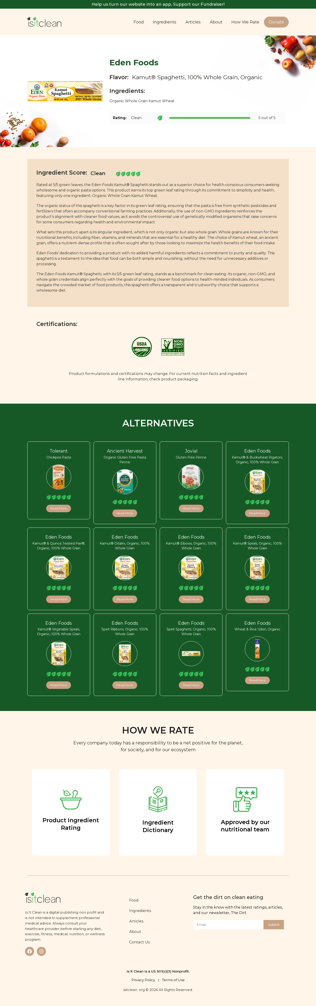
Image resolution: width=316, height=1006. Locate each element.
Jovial (191, 451)
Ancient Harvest (125, 451)
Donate (276, 22)
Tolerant (59, 451)
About (216, 22)
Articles (193, 22)
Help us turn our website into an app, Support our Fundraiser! (158, 4)
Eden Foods (257, 451)
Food (139, 22)
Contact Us (139, 942)
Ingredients (164, 22)
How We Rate (245, 22)
